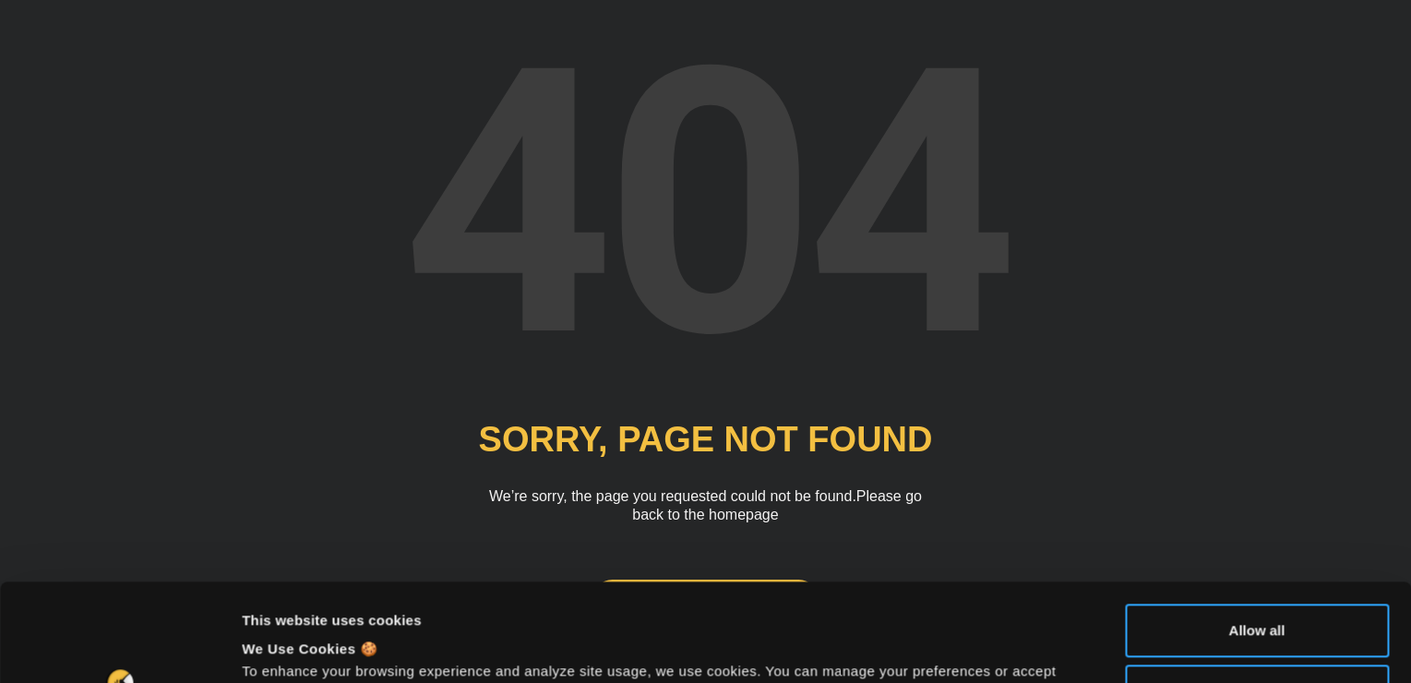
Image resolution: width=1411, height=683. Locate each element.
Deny (1257, 593)
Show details (285, 646)
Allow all (1257, 533)
